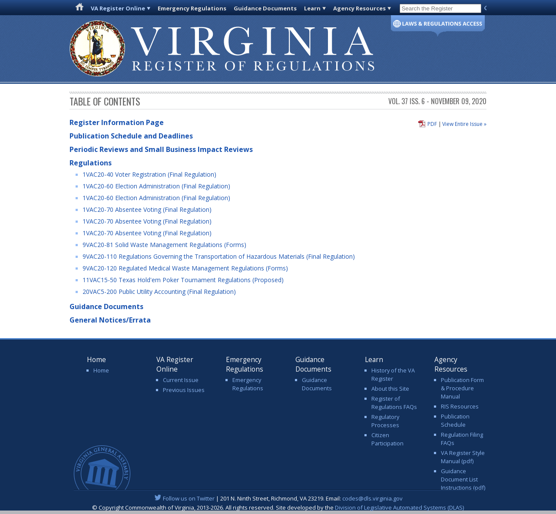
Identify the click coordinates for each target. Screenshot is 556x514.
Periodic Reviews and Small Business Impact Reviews (161, 149)
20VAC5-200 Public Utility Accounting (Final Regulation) (159, 291)
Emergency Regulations (192, 8)
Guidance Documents (265, 8)
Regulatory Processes (385, 421)
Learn (312, 8)
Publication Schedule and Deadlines (131, 136)
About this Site (390, 388)
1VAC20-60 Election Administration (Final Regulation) (156, 186)
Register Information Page (117, 122)
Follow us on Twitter (189, 498)
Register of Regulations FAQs (394, 403)
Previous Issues (184, 390)
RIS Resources (460, 406)
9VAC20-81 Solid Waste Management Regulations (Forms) (164, 245)
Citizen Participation (387, 439)
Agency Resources (359, 8)
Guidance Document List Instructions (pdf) (463, 479)
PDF (432, 124)
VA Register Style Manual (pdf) (463, 457)
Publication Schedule (455, 420)
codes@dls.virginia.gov (372, 498)
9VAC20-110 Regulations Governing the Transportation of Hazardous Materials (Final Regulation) (219, 256)
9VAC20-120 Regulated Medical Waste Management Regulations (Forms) (185, 268)
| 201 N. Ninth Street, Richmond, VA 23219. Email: (278, 498)
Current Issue (181, 380)
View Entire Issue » (464, 124)
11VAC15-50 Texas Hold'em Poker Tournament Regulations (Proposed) (183, 280)
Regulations (91, 163)
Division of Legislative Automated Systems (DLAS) (399, 507)
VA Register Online (118, 8)
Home (101, 370)
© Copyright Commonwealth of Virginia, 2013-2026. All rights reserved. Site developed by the (278, 507)
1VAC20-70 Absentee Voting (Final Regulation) (147, 209)
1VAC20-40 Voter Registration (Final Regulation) (149, 174)
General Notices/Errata (110, 320)
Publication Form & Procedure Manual (462, 388)
